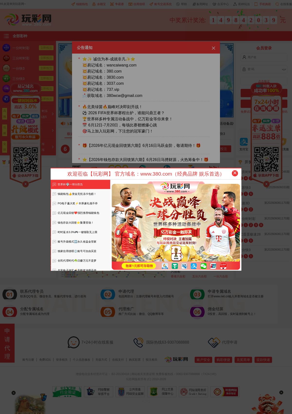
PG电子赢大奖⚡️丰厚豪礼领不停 (75, 203)
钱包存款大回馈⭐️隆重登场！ (73, 222)
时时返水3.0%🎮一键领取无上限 (75, 232)
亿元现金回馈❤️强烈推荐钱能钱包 (76, 212)
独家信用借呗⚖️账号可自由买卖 (74, 251)
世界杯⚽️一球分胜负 (68, 184)
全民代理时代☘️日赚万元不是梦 (74, 260)
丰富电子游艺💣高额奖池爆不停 (74, 270)
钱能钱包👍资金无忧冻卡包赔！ (74, 193)
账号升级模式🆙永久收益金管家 (74, 241)
